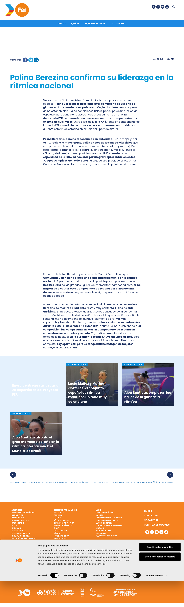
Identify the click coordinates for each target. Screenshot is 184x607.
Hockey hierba (61, 537)
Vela (56, 555)
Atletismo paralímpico (24, 514)
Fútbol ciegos (61, 521)
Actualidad (118, 24)
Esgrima (58, 516)
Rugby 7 (16, 563)
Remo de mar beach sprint (25, 555)
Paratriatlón (19, 544)
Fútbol (57, 519)
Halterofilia (60, 531)
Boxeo (15, 526)
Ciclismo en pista (21, 534)
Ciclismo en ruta (20, 537)
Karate (99, 516)
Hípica (57, 534)
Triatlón (59, 550)
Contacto (151, 516)
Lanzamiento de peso (107, 521)
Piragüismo (18, 550)
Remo (14, 552)
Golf (56, 529)
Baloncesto (18, 519)
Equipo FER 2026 (95, 24)
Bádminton (18, 516)
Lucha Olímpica (104, 524)
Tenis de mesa (61, 544)
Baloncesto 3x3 (20, 521)
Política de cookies (157, 526)
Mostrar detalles (154, 601)
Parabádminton (20, 542)
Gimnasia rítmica (63, 526)
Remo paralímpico (21, 557)
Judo (98, 511)
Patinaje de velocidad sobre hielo (30, 547)
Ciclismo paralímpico (65, 511)
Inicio (61, 24)
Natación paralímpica (24, 539)
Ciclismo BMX (19, 531)
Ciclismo (16, 529)
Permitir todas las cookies (160, 573)
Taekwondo (60, 539)
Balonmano (18, 524)
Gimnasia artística (64, 524)
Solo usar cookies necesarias (160, 582)
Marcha (100, 529)
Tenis (56, 542)
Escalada (59, 514)
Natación (101, 534)
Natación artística (106, 537)
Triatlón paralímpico (65, 552)
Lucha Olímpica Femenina (109, 526)
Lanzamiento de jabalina (109, 519)
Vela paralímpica (63, 560)
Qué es (75, 24)
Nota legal (151, 521)
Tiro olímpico (61, 547)
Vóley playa (60, 563)
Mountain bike (103, 531)
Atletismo (17, 511)
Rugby (15, 560)
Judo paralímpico (105, 514)
